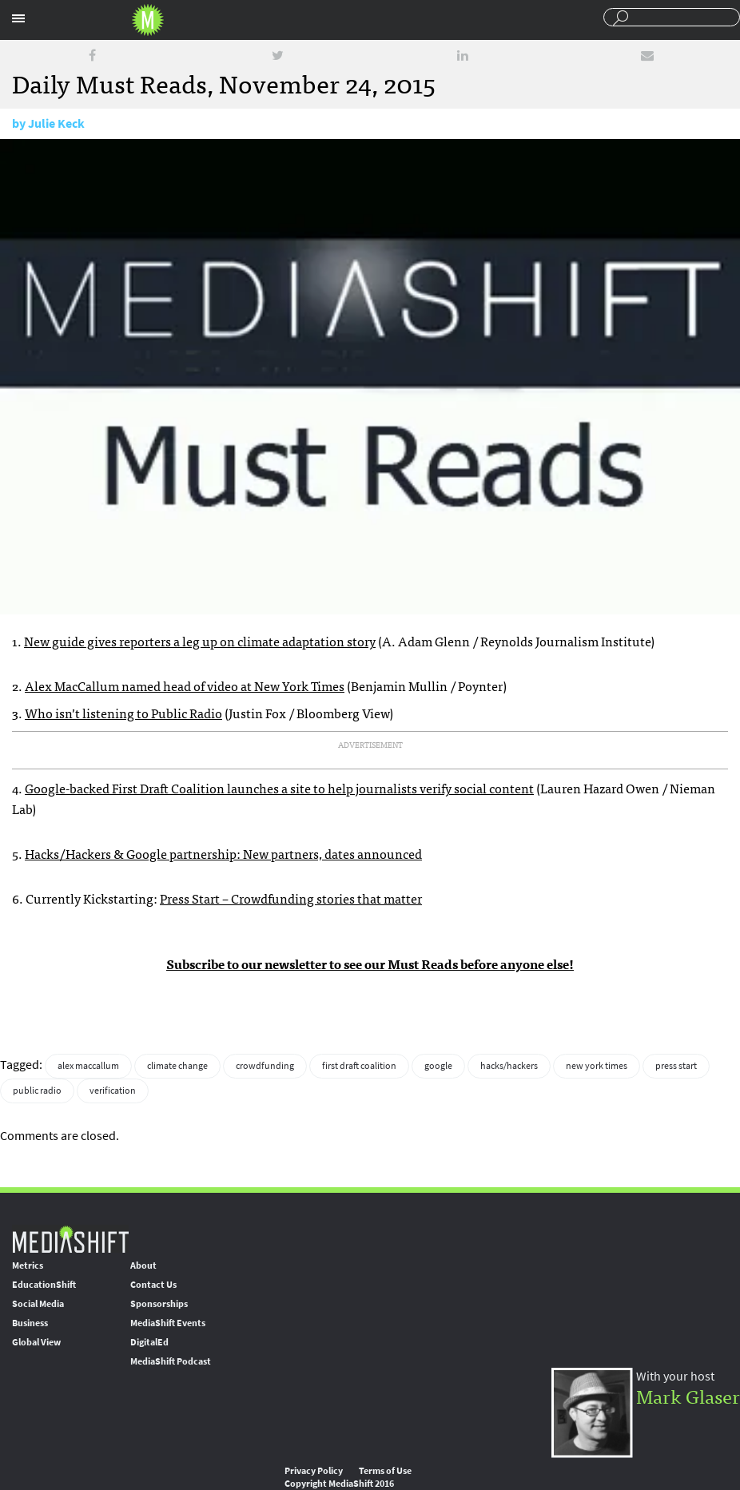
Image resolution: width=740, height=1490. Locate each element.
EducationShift (44, 1284)
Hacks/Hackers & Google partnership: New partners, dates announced (223, 853)
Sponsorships (159, 1303)
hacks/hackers (509, 1065)
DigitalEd (149, 1342)
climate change (177, 1065)
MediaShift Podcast (170, 1361)
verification (113, 1090)
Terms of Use (385, 1470)
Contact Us (153, 1284)
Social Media (38, 1303)
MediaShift (70, 1239)
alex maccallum (88, 1065)
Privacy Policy (313, 1470)
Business (30, 1323)
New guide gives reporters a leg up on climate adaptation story (200, 640)
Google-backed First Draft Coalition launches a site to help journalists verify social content (279, 787)
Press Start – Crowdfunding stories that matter (291, 898)
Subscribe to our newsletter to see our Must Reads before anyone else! (370, 963)
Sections (18, 18)
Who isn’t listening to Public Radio (123, 712)
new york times (596, 1065)
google (438, 1065)
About (143, 1265)
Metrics (27, 1265)
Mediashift (148, 20)
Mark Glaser (688, 1395)
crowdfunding (265, 1065)
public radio (37, 1090)
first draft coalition (359, 1065)
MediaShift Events (167, 1323)
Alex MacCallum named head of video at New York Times (184, 685)
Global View (36, 1342)
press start (676, 1065)
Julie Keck (56, 123)
